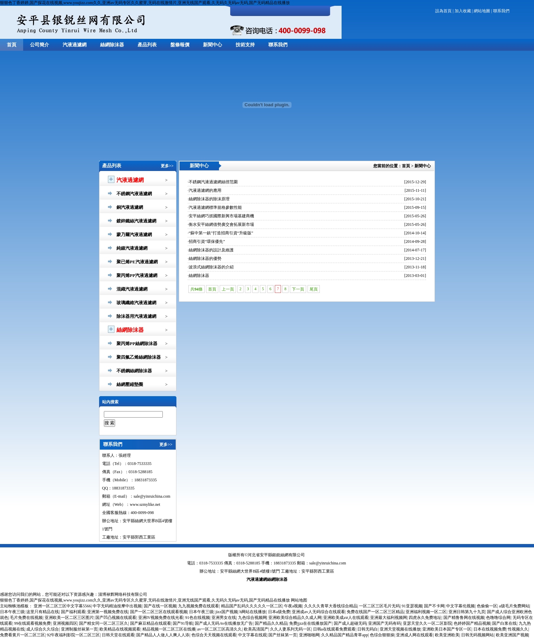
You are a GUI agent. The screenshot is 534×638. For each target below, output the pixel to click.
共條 (196, 289)
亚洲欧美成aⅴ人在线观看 (345, 617)
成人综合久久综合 (42, 629)
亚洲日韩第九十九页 (467, 611)
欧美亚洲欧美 (447, 635)
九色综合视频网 (252, 617)
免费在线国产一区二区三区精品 (375, 611)
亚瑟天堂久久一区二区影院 (427, 623)
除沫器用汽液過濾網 (136, 316)
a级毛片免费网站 (514, 606)
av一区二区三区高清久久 (219, 629)
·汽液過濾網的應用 (204, 190)
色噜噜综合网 (498, 617)
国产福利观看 (73, 611)
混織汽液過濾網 (131, 289)
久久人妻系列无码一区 (290, 629)
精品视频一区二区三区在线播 (168, 629)
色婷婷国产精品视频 (472, 623)
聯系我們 (501, 11)
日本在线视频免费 (489, 629)
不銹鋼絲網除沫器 (134, 370)
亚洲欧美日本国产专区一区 (446, 629)
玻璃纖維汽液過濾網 (136, 302)
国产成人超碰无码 (350, 623)
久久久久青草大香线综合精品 (330, 606)
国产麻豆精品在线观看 (150, 623)
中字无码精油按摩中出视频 (117, 606)
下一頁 (298, 289)
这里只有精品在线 (42, 611)
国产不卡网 (434, 606)
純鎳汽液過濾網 (131, 248)
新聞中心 (212, 44)
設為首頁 (443, 11)
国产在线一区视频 (160, 606)
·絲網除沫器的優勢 (204, 258)
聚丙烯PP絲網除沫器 (136, 343)
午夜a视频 (293, 606)
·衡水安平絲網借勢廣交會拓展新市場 (221, 224)
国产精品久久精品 (271, 623)
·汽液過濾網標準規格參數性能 (215, 207)
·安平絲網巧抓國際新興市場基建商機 (221, 216)
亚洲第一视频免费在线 (107, 611)
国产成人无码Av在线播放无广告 (224, 623)
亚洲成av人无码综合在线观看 (318, 611)
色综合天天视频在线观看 (213, 635)
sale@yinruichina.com (327, 563)
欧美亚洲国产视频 (512, 635)
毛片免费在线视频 (26, 617)
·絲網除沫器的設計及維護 (211, 250)
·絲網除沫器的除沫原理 (209, 199)
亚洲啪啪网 (309, 635)
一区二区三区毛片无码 (379, 606)
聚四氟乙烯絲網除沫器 (138, 357)
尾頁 (314, 289)
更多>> (167, 166)
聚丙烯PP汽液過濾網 (136, 275)
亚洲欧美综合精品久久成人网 (294, 617)
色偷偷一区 (487, 606)
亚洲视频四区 (65, 623)
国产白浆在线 (504, 623)
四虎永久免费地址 (425, 617)
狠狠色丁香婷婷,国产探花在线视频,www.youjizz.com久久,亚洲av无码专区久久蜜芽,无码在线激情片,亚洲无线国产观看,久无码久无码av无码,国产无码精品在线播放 (145, 2)
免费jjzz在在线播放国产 (310, 623)
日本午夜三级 (12, 611)
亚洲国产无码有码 (384, 623)
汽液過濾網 (75, 44)
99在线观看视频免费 (32, 623)
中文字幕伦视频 (460, 606)
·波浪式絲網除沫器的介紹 (211, 267)
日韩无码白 (367, 629)
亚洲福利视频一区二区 (426, 611)
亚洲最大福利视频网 (388, 617)
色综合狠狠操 (382, 635)
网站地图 (299, 600)
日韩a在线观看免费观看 (334, 629)
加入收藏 (463, 11)
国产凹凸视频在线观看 (115, 617)
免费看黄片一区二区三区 (22, 635)
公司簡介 (39, 44)
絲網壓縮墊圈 (129, 384)
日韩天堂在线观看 (118, 635)
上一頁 (228, 289)
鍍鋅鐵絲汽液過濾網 (136, 220)
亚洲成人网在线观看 (414, 635)
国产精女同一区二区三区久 (103, 623)
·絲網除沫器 (198, 275)
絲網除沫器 (112, 44)
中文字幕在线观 (252, 635)
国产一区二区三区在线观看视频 (158, 611)
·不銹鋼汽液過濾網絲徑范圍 (213, 182)
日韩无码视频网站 (477, 635)
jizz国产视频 (226, 611)
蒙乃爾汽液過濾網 (134, 234)
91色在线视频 (197, 617)
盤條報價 (179, 44)
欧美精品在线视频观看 (119, 629)
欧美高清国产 (256, 629)
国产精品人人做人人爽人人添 (162, 635)
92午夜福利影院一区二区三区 (73, 635)
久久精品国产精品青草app (344, 635)
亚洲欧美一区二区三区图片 (69, 617)
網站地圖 (482, 11)
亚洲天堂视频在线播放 (400, 629)
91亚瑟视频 (412, 606)
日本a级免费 (279, 611)
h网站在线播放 (252, 611)
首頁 (11, 44)
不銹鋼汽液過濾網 (134, 193)
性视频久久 (518, 629)
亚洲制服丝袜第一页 (79, 629)
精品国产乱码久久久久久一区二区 (251, 606)
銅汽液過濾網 (129, 207)
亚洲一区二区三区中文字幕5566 (62, 606)
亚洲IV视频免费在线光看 (161, 617)
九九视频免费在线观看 (198, 606)
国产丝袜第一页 (282, 635)
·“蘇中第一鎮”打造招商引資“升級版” (220, 233)
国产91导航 (183, 623)
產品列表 (147, 44)
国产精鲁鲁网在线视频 (463, 617)
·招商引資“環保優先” (206, 241)
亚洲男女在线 (223, 617)
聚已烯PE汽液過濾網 (137, 261)
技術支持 (245, 44)
